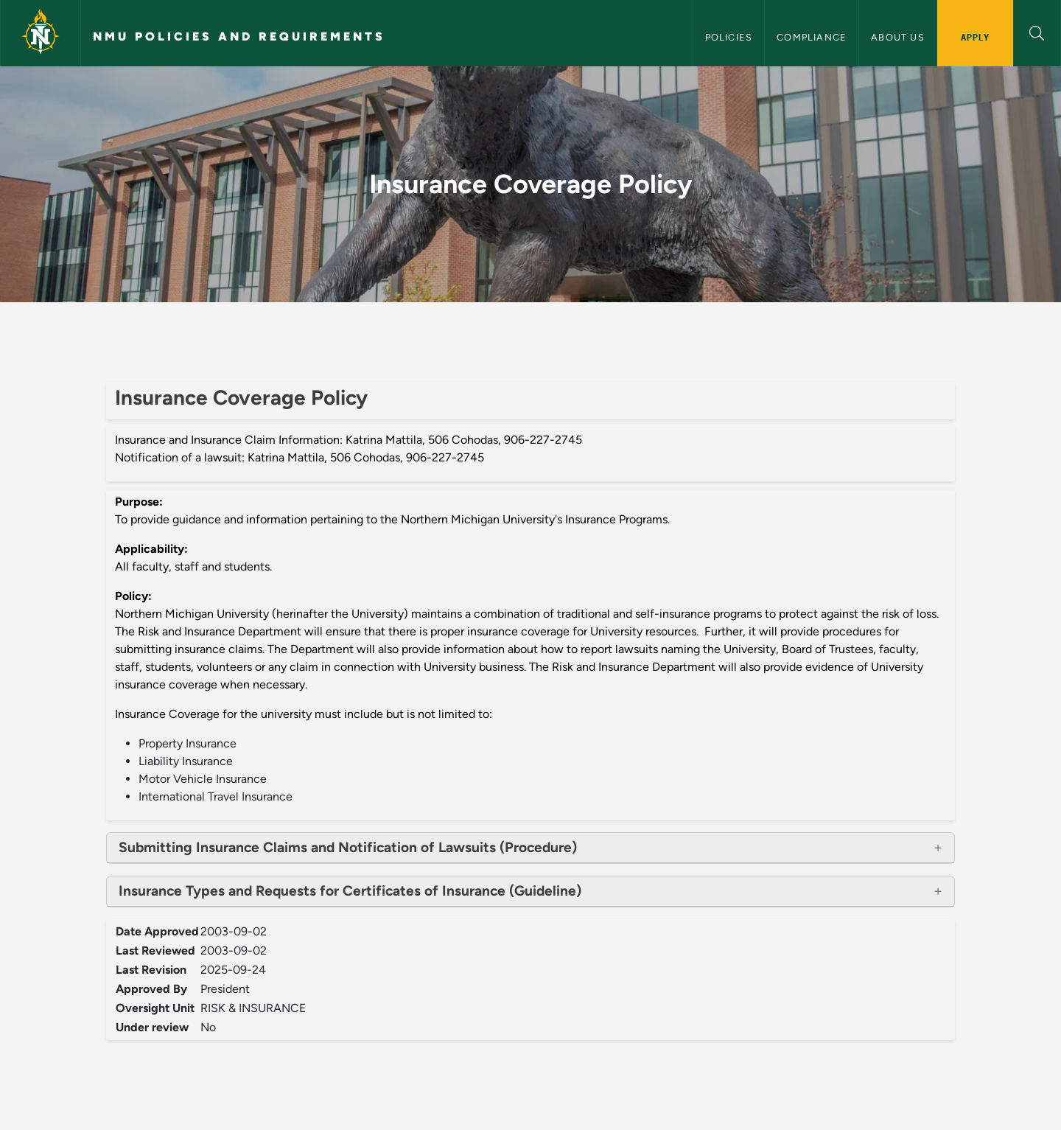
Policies (729, 37)
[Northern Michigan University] (40, 33)
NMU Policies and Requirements (239, 36)
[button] (1037, 31)
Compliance (812, 37)
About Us (898, 37)
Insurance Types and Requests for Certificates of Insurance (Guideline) (350, 890)
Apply (975, 36)
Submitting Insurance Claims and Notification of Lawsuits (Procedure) (348, 847)
